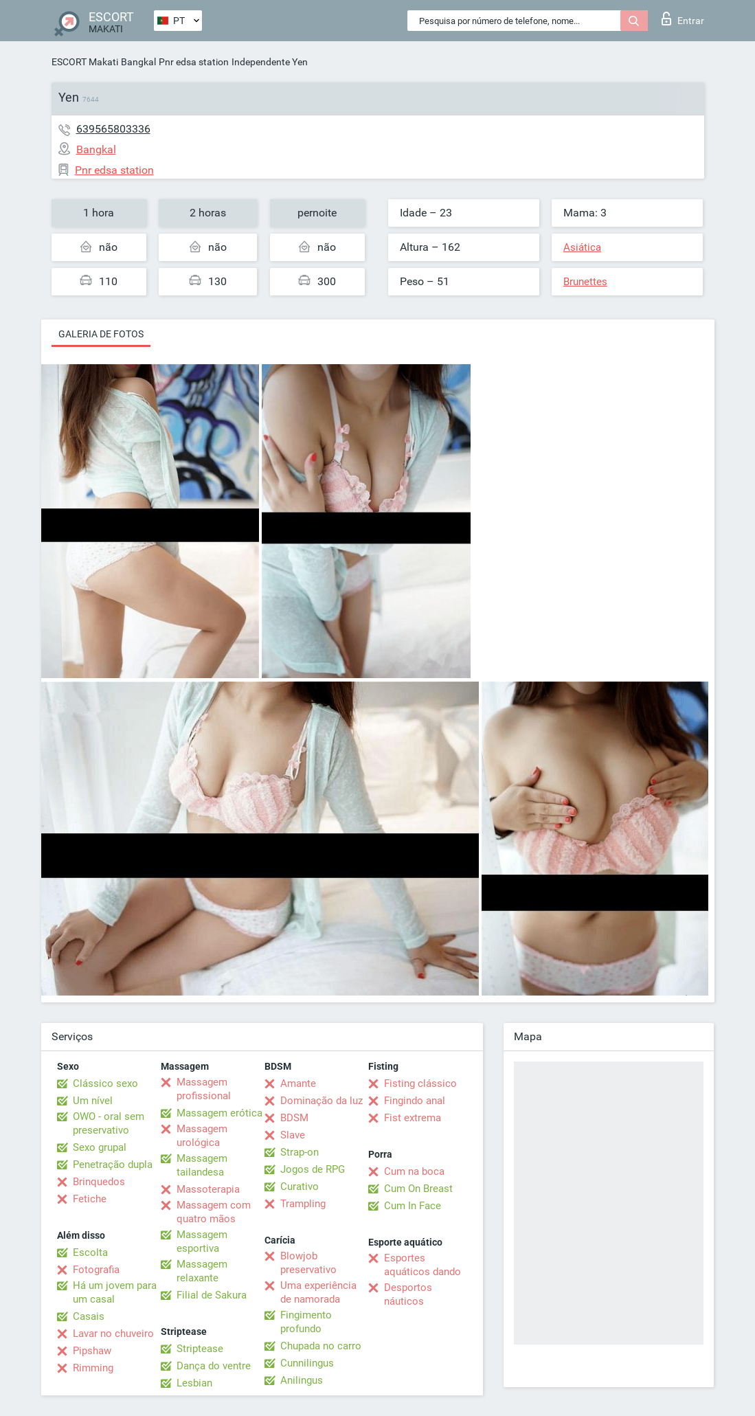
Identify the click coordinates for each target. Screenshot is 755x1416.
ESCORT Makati (85, 61)
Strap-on (299, 1152)
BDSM (294, 1118)
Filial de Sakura (212, 1295)
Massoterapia (208, 1189)
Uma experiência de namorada (318, 1292)
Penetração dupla (113, 1164)
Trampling (303, 1204)
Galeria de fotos (101, 333)
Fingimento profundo (306, 1322)
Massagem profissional (204, 1089)
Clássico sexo (105, 1083)
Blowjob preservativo (308, 1263)
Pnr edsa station (194, 61)
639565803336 (113, 128)
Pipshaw (92, 1351)
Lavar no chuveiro (113, 1333)
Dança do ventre (214, 1366)
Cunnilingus (307, 1363)
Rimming (93, 1368)
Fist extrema (412, 1118)
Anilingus (301, 1380)
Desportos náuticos (408, 1294)
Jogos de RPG (312, 1169)
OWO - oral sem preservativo (108, 1123)
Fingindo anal (414, 1100)
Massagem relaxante (202, 1271)
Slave (292, 1135)
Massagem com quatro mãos (214, 1212)
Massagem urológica (202, 1136)
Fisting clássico (420, 1083)
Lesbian (194, 1383)
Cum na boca (414, 1171)
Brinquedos (99, 1182)
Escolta (90, 1252)
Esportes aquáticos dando (422, 1265)
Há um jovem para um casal (115, 1292)
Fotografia (96, 1269)
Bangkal (138, 61)
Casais (88, 1316)
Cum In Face (412, 1206)
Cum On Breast (418, 1188)
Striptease (200, 1348)
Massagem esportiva (202, 1241)
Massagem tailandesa (202, 1165)
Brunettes (585, 282)
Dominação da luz (321, 1100)
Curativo (299, 1186)
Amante (298, 1083)
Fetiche (89, 1199)
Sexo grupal (99, 1147)
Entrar (683, 18)
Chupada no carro (320, 1346)
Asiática (582, 247)
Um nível (93, 1100)
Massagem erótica (219, 1113)
